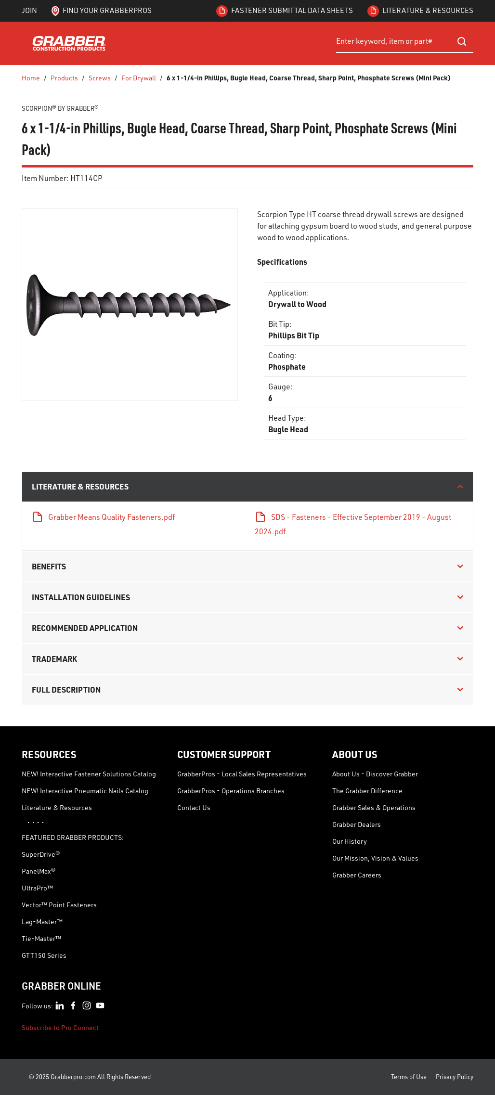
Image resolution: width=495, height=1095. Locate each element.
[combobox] (404, 41)
